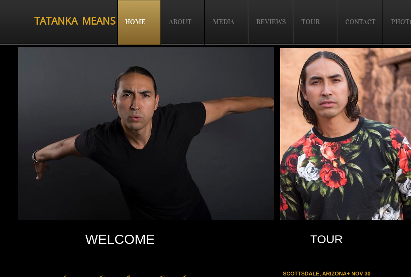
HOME (135, 22)
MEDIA (223, 22)
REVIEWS (271, 22)
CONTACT (360, 22)
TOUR (310, 22)
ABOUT (180, 22)
